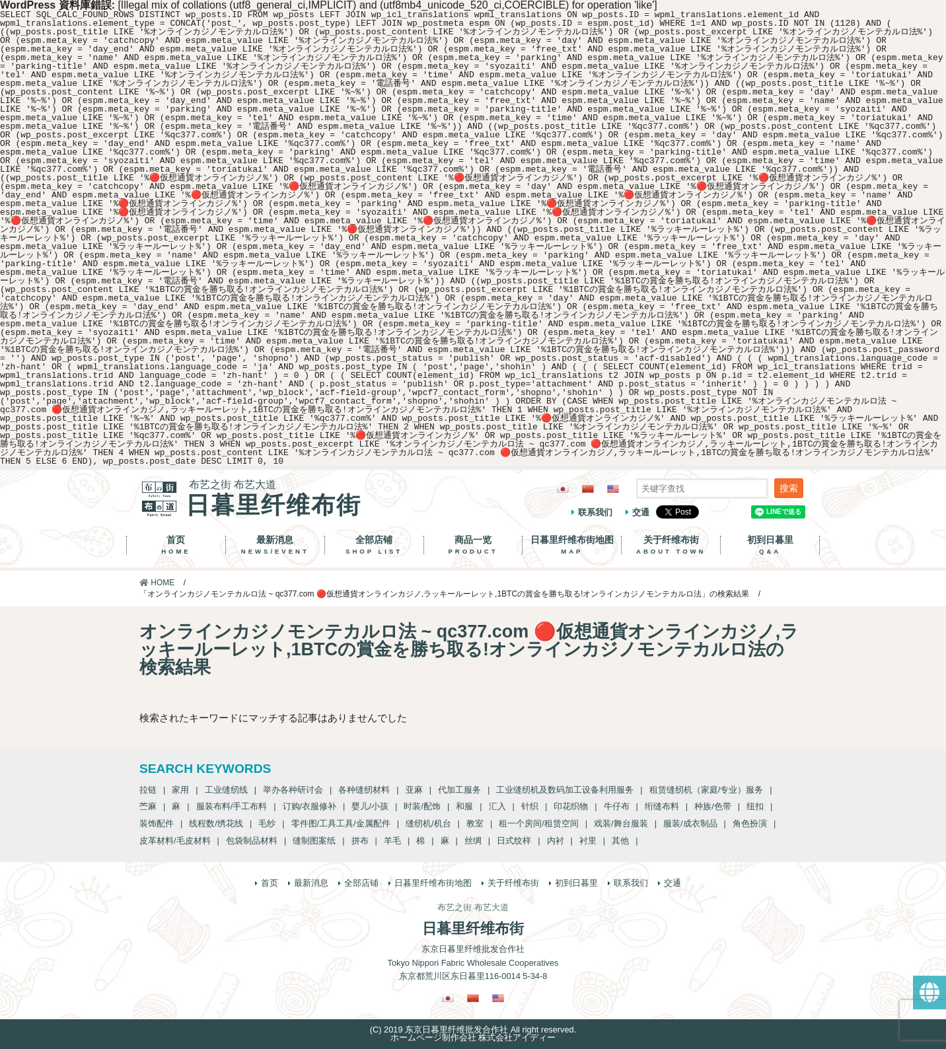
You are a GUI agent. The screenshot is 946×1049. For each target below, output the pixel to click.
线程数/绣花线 (216, 823)
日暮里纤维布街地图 (572, 545)
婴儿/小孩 (369, 806)
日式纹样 (514, 841)
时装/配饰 (422, 806)
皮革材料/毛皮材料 (175, 841)
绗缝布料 (662, 806)
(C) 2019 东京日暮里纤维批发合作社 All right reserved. (473, 1029)
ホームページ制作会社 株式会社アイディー (473, 1037)
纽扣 (755, 806)
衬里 (588, 841)
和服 (464, 806)
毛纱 (266, 823)
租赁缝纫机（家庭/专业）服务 (706, 790)
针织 (529, 806)
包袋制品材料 (251, 841)
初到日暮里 (770, 545)
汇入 (497, 806)
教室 (475, 823)
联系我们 (595, 512)
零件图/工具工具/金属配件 (340, 823)
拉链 (148, 790)
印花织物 (571, 806)
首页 (176, 545)
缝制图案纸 (314, 841)
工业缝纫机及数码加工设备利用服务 (565, 790)
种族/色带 (712, 806)
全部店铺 (374, 545)
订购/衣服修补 (310, 806)
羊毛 (392, 841)
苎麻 (148, 806)
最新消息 (275, 545)
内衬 (555, 841)
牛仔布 (617, 806)
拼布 (360, 841)
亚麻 (414, 790)
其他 (620, 841)
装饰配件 (156, 823)
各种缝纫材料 (364, 790)
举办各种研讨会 (293, 790)
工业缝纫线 (226, 790)
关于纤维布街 (671, 545)
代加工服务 (459, 790)
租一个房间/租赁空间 (539, 823)
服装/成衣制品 (690, 823)
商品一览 (473, 545)
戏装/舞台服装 (621, 823)
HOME (156, 582)
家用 (180, 790)
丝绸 (473, 841)
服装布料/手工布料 (232, 806)
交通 (640, 512)
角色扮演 (750, 823)
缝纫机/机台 (428, 823)
